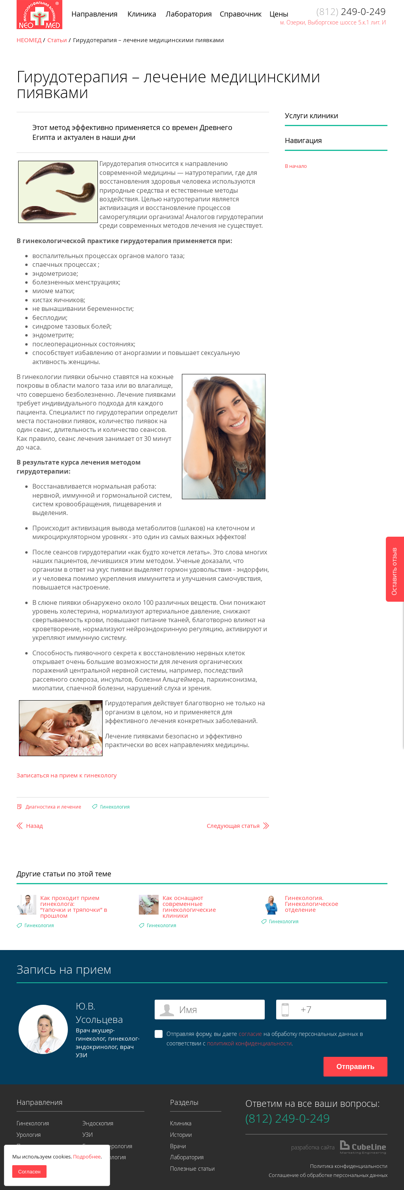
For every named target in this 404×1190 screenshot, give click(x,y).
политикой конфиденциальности (249, 1043)
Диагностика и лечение (53, 806)
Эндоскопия (97, 1123)
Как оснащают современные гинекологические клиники (189, 907)
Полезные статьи (192, 1168)
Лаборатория (187, 1157)
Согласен (29, 1172)
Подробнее (87, 1156)
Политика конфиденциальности (348, 1166)
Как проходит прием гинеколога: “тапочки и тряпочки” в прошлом (73, 907)
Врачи (178, 1146)
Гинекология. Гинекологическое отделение (311, 904)
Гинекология (115, 806)
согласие (250, 1034)
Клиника (180, 1123)
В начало (296, 165)
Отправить (356, 1067)
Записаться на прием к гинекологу (67, 775)
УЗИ (87, 1134)
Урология (29, 1134)
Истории (181, 1134)
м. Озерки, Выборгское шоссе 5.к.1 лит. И (333, 22)
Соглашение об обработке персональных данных (328, 1175)
